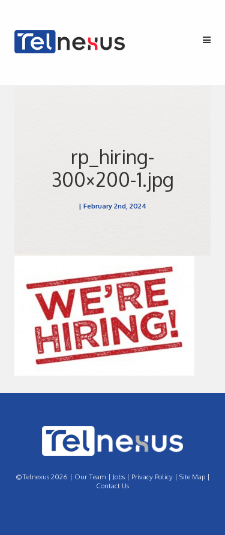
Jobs (119, 476)
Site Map (192, 476)
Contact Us (112, 485)
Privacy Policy (152, 476)
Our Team (90, 476)
